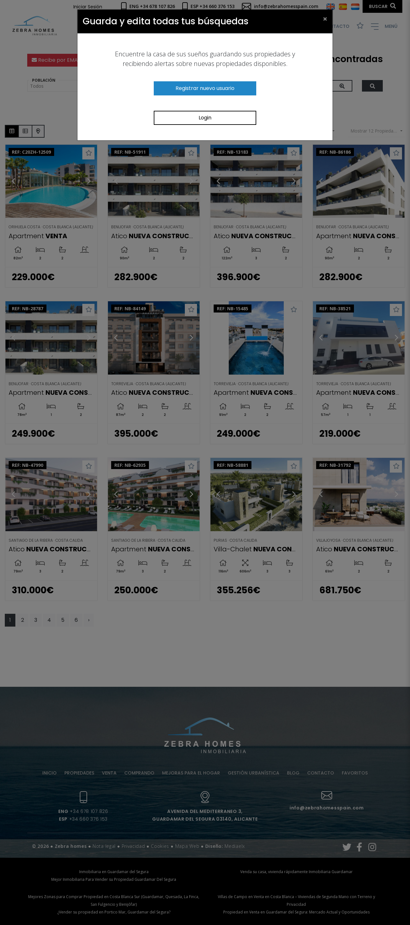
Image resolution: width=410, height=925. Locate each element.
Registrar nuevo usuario (205, 88)
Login (205, 117)
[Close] (325, 19)
